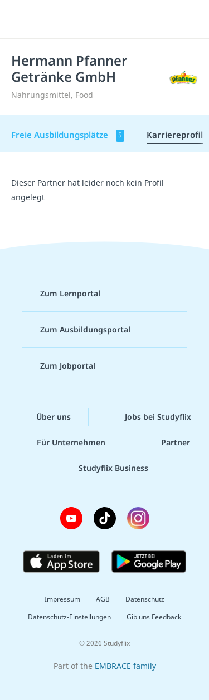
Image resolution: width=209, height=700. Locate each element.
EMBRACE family (125, 666)
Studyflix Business (104, 468)
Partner (166, 442)
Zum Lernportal (61, 293)
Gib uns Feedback (154, 617)
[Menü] (23, 19)
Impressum (62, 599)
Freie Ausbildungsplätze (67, 135)
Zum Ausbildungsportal (76, 329)
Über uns (44, 417)
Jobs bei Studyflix (149, 417)
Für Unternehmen (62, 442)
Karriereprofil (175, 134)
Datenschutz (144, 599)
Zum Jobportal (58, 365)
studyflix (114, 19)
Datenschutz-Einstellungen (69, 617)
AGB (103, 599)
